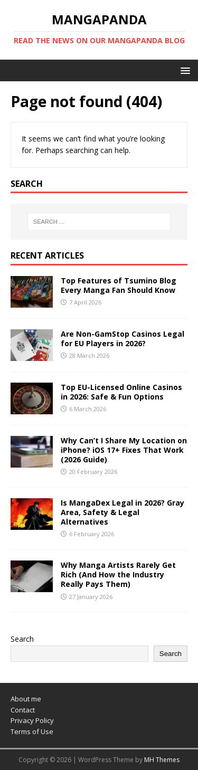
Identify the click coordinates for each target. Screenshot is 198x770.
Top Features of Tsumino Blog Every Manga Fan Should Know (118, 285)
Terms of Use (32, 731)
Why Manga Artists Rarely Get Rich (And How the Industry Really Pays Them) (118, 574)
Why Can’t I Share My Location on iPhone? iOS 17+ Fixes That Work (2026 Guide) (124, 449)
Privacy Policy (32, 720)
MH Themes (162, 759)
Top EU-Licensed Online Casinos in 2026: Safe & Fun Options (121, 392)
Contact (23, 710)
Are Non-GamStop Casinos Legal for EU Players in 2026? (122, 338)
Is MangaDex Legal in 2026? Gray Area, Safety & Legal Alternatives (122, 512)
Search (22, 639)
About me (26, 699)
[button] (183, 70)
